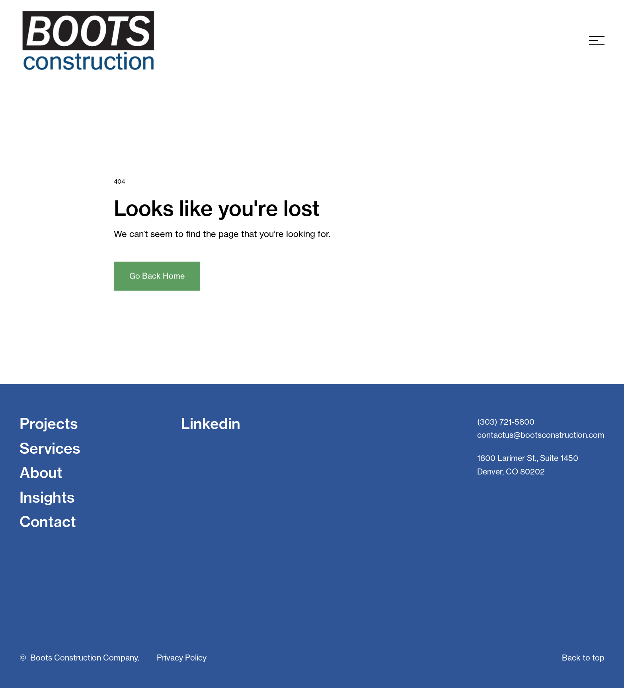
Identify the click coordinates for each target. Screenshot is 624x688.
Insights (47, 497)
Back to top (583, 658)
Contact (48, 521)
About (41, 472)
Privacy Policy (182, 658)
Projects (49, 423)
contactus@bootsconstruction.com (540, 435)
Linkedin (210, 423)
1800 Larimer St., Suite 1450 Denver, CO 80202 (527, 464)
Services (50, 448)
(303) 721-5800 (505, 422)
